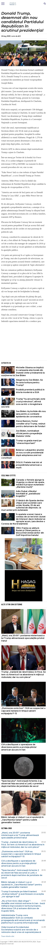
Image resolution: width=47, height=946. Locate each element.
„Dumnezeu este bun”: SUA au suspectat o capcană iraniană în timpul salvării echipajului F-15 (23, 711)
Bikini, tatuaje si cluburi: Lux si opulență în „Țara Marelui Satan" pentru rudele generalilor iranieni (22, 820)
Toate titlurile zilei (7, 936)
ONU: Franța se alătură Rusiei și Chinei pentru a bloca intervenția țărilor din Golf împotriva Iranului (30, 531)
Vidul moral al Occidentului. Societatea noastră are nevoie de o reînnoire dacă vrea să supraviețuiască (21, 929)
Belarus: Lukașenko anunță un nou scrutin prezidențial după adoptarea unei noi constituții (22, 454)
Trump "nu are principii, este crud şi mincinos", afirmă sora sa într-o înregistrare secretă (23, 403)
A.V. (19, 36)
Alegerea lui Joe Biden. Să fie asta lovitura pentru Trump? (29, 382)
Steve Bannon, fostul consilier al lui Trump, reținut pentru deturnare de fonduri (30, 424)
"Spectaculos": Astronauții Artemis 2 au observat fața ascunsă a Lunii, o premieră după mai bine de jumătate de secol (22, 783)
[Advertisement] (24, 342)
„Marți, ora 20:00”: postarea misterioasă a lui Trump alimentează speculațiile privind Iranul (22, 638)
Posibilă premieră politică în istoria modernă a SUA (30, 390)
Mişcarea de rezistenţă (23, 4)
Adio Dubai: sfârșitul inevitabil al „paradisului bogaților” (28, 493)
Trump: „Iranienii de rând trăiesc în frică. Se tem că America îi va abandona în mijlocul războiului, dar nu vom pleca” (23, 674)
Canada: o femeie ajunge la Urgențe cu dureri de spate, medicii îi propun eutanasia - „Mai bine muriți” (30, 483)
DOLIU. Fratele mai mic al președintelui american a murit (29, 465)
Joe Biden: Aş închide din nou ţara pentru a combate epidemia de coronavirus (31, 414)
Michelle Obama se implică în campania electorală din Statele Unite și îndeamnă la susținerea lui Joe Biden (23, 371)
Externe (18, 604)
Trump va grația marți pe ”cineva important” (29, 441)
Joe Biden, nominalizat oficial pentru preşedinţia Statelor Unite (29, 433)
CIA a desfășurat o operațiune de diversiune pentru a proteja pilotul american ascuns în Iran (18, 747)
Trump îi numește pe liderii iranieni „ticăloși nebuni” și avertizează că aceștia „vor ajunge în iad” (22, 894)
